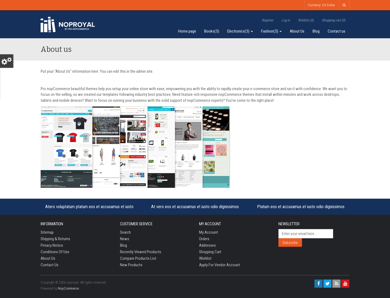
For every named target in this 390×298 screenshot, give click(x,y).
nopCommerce (68, 288)
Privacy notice (52, 245)
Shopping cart (210, 251)
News (124, 238)
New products (131, 264)
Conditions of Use (55, 251)
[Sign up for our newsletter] (305, 233)
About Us (297, 31)
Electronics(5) (240, 31)
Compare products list (138, 258)
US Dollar (328, 5)
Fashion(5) (271, 31)
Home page (187, 31)
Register (267, 20)
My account (208, 232)
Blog (316, 31)
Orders (204, 238)
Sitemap (47, 232)
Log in (285, 20)
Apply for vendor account (219, 264)
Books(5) (211, 31)
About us (48, 258)
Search (125, 232)
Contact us (336, 31)
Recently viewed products (140, 251)
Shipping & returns (55, 238)
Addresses (207, 245)
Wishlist (205, 258)
